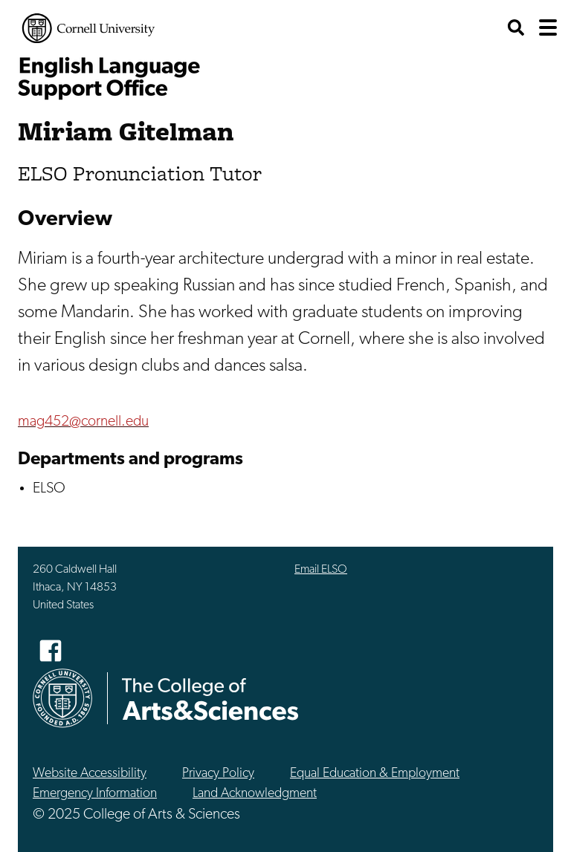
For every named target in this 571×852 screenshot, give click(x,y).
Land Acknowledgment (255, 794)
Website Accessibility (89, 774)
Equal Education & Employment (374, 774)
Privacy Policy (218, 774)
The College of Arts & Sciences (210, 698)
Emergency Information (95, 794)
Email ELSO (320, 570)
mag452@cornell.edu (83, 421)
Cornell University (88, 28)
